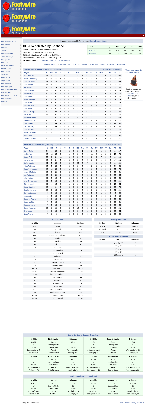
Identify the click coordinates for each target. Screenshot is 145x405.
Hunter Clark (28, 94)
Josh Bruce (28, 109)
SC (120, 73)
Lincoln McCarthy (30, 172)
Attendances (6, 77)
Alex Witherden (29, 175)
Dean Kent (28, 136)
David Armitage (29, 100)
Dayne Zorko (28, 151)
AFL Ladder (5, 71)
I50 (87, 73)
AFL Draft (4, 62)
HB (51, 73)
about (122, 403)
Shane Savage (29, 112)
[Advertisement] (106, 17)
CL (91, 73)
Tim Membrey (29, 127)
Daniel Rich (28, 157)
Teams (3, 50)
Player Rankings (7, 53)
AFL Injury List (6, 98)
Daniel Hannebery (30, 79)
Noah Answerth (29, 214)
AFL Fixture (5, 44)
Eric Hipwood (28, 184)
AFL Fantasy (6, 83)
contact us (141, 403)
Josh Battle (28, 103)
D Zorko (53, 60)
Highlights (121, 64)
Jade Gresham (29, 82)
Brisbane (92, 54)
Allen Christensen (30, 181)
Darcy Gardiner (29, 187)
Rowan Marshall (30, 118)
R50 (101, 73)
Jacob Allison (28, 196)
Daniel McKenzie (30, 133)
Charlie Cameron (30, 190)
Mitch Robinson (29, 166)
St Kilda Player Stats (49, 64)
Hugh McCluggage (31, 169)
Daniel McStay (29, 202)
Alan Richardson (115, 69)
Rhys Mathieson (30, 193)
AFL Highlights (6, 86)
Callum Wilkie (29, 106)
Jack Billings (28, 85)
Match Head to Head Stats (88, 64)
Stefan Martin (29, 163)
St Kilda (92, 50)
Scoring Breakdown (107, 64)
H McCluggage (64, 60)
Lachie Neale (28, 154)
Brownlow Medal (7, 65)
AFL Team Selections (9, 89)
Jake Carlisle (28, 124)
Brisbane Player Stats (68, 64)
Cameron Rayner (30, 199)
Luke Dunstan (29, 91)
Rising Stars (5, 59)
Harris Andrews (29, 205)
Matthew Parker (29, 121)
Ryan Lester (28, 211)
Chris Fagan (116, 145)
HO (77, 73)
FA (110, 73)
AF (115, 73)
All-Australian (6, 68)
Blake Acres (28, 88)
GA (82, 73)
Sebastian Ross (29, 76)
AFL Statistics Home (8, 41)
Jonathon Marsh (30, 139)
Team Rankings (7, 56)
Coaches (4, 74)
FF (106, 73)
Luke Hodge (28, 178)
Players (4, 47)
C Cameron (43, 60)
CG (96, 73)
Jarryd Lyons (28, 160)
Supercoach (5, 80)
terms (127, 403)
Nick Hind (27, 115)
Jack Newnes (29, 130)
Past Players (6, 92)
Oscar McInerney (30, 208)
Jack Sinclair (28, 97)
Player (26, 73)
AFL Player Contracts (9, 95)
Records (4, 101)
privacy (133, 403)
